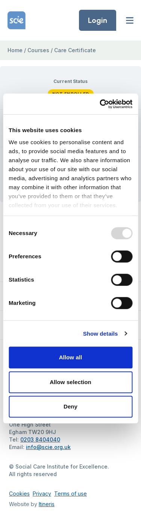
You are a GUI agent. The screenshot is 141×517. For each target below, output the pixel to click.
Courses (38, 50)
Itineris (47, 504)
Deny (70, 406)
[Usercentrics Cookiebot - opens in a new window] (100, 104)
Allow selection (70, 382)
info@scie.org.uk (48, 447)
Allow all (70, 357)
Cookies (19, 493)
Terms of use (70, 493)
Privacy (42, 493)
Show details (100, 333)
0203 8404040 (40, 439)
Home (15, 50)
